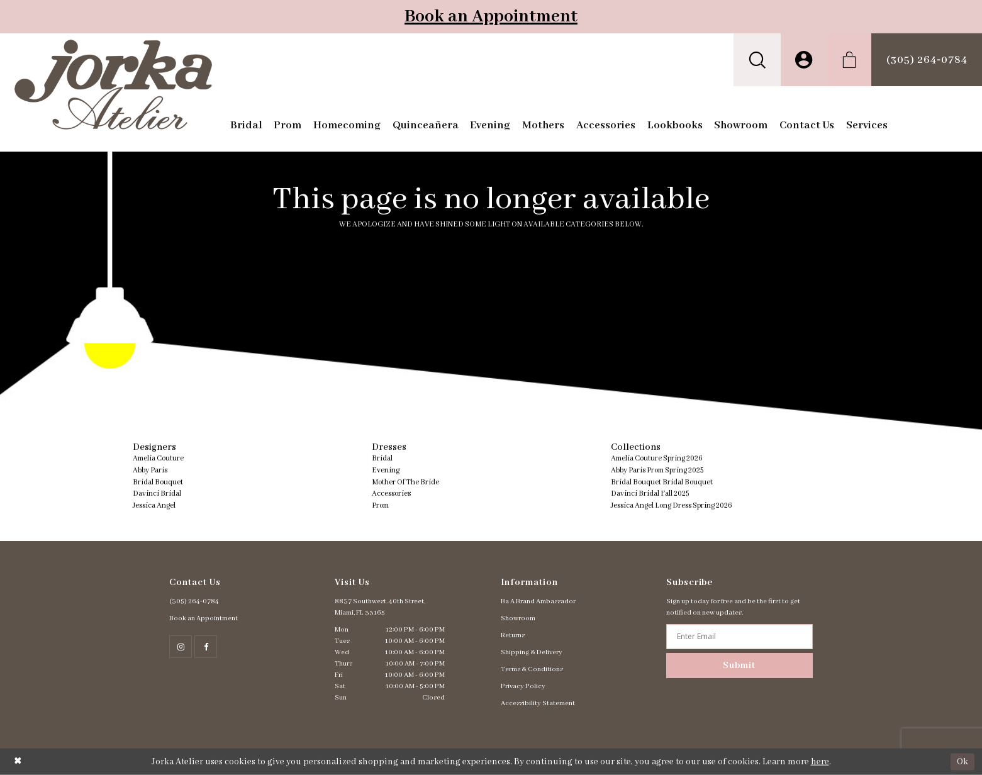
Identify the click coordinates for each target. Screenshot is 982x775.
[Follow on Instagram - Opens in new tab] (180, 646)
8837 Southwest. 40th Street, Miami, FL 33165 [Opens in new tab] (380, 607)
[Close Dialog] (18, 761)
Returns (513, 635)
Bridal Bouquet (158, 482)
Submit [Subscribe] (739, 665)
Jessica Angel (154, 505)
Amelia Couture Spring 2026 (657, 458)
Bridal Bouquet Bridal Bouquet (662, 482)
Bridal (382, 458)
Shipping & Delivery (531, 652)
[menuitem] (757, 59)
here (820, 761)
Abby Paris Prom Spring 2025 (657, 470)
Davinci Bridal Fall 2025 (650, 493)
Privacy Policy (523, 686)
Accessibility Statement (538, 703)
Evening (385, 470)
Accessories (391, 493)
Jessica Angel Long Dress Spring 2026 (671, 505)
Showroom (518, 618)
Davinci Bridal (157, 493)
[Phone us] (926, 59)
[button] (757, 59)
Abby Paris (150, 470)
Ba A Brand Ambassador (538, 601)
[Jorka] (112, 85)
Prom (380, 505)
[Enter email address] (739, 636)
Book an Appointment (491, 17)
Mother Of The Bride (405, 482)
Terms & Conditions (532, 669)
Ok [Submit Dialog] (962, 761)
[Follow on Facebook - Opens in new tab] (205, 646)
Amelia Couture (158, 458)
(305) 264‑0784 (194, 601)
